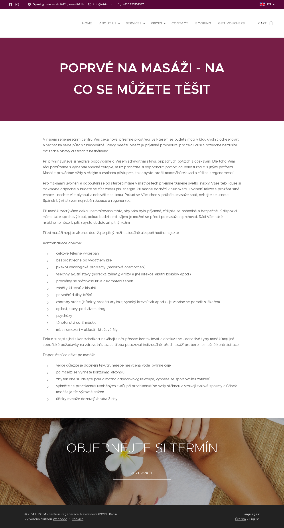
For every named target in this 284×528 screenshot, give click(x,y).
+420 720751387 (133, 4)
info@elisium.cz (103, 4)
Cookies (77, 519)
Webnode (60, 519)
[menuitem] (97, 23)
